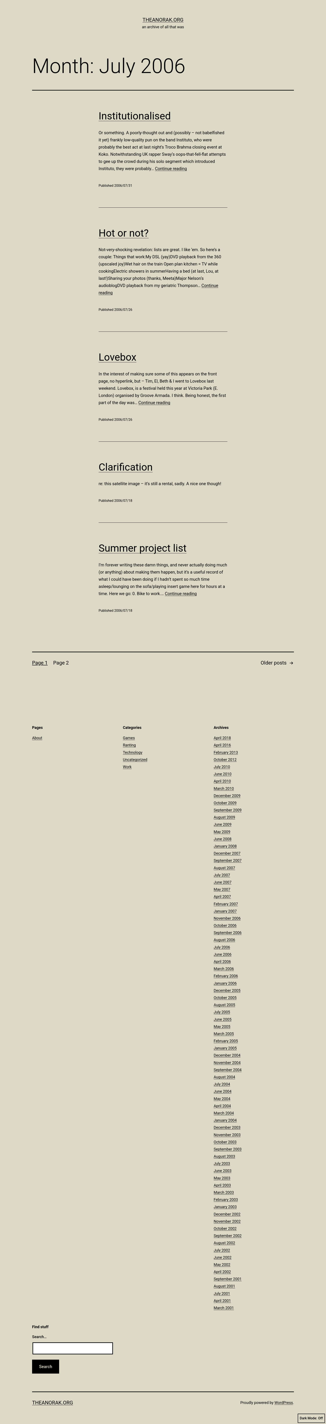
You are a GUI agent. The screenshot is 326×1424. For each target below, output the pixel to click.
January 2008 (225, 846)
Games (129, 738)
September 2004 (228, 1070)
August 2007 (224, 868)
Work (127, 767)
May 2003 (222, 1178)
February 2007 (226, 904)
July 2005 (222, 1012)
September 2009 (228, 810)
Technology (132, 752)
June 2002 (222, 1257)
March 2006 (224, 968)
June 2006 (222, 954)
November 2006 (227, 918)
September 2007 (228, 860)
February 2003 (226, 1199)
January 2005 (225, 1048)
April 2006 (222, 961)
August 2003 (224, 1156)
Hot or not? (124, 233)
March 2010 (224, 788)
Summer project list (142, 548)
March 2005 (224, 1033)
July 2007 (222, 875)
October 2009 (225, 803)
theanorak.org (163, 20)
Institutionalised (135, 116)
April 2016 (222, 745)
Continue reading (171, 168)
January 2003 (225, 1207)
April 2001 (222, 1300)
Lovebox (117, 357)
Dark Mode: (311, 1418)
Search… (39, 1337)
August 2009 (224, 817)
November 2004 (227, 1062)
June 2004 (222, 1091)
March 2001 (224, 1308)
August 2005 (224, 1005)
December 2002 (227, 1214)
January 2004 (225, 1120)
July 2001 (222, 1293)
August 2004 (224, 1077)
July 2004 (222, 1084)
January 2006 (225, 983)
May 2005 (222, 1026)
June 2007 (222, 882)
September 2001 (228, 1279)
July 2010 (222, 767)
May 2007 (222, 889)
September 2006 (228, 932)
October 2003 (225, 1142)
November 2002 (227, 1221)
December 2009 (227, 795)
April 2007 (222, 896)
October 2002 (225, 1228)
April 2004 (222, 1106)
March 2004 (224, 1113)
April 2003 (222, 1185)
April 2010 (222, 781)
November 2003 (227, 1135)
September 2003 (228, 1149)
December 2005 (227, 990)
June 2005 (222, 1019)
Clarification (126, 467)
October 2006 (225, 925)
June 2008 (222, 839)
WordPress (283, 1402)
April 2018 (222, 738)
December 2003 (227, 1127)
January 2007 (225, 911)
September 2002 (228, 1235)
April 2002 (222, 1272)
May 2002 (222, 1264)
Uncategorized (135, 759)
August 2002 (224, 1243)
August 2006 (224, 940)
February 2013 (226, 752)
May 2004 (222, 1098)
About (37, 738)
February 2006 (226, 976)
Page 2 (61, 663)
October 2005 (225, 997)
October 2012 (225, 759)
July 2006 (222, 947)
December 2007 (227, 853)
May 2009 (222, 832)
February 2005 (226, 1041)
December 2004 (227, 1055)
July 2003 (222, 1163)
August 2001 (224, 1286)
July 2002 (222, 1250)
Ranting (129, 745)
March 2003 (224, 1192)
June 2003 (222, 1170)
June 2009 (222, 824)
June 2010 (222, 774)
